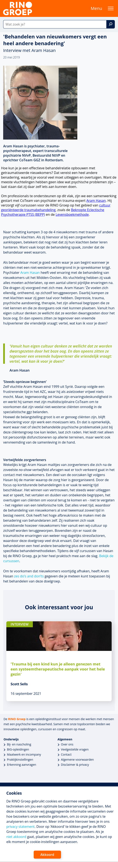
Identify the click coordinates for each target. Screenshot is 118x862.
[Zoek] (110, 24)
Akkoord (47, 854)
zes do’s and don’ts (29, 576)
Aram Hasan (96, 200)
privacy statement (20, 826)
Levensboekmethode (72, 214)
